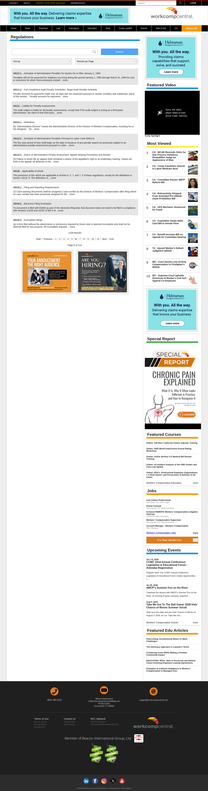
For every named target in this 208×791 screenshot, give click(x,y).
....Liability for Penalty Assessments (34, 106)
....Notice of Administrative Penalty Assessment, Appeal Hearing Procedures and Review (61, 154)
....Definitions (24, 122)
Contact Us (70, 718)
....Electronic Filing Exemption (32, 203)
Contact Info (69, 721)
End (112, 239)
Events (144, 28)
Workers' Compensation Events (162, 622)
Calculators (74, 28)
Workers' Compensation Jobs (161, 532)
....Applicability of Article (28, 171)
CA (176, 28)
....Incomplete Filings (27, 220)
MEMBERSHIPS (78, 3)
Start (38, 239)
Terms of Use (41, 718)
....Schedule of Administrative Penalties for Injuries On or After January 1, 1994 (57, 73)
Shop (107, 28)
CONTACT (13, 3)
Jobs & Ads (161, 28)
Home (13, 28)
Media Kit (191, 28)
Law (58, 28)
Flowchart (43, 28)
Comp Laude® (125, 28)
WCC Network (98, 718)
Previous (48, 239)
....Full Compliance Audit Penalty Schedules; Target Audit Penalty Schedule (55, 89)
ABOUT (27, 3)
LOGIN (193, 3)
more (65, 80)
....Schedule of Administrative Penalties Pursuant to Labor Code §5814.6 (53, 138)
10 (92, 239)
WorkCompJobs (98, 721)
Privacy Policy (40, 724)
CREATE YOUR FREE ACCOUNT (50, 3)
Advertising (69, 724)
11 (98, 239)
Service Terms (40, 721)
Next (104, 239)
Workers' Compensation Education (163, 483)
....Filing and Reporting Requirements (36, 187)
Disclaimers (39, 727)
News (27, 28)
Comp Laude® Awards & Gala (104, 724)
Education (92, 28)
